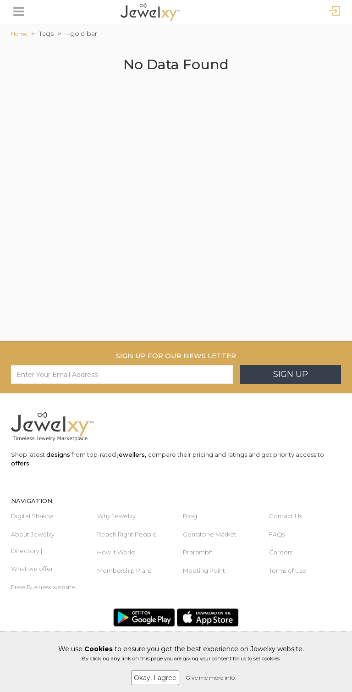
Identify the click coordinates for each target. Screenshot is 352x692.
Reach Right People (127, 534)
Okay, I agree (155, 678)
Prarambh (198, 552)
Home (19, 33)
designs (58, 454)
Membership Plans (124, 570)
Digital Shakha (32, 516)
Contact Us (285, 516)
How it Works (116, 552)
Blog (190, 516)
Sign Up (290, 374)
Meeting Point (204, 570)
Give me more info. (211, 677)
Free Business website (43, 587)
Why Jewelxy (116, 516)
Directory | (26, 550)
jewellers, (131, 454)
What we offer (32, 568)
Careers (280, 552)
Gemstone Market (209, 534)
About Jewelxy (33, 534)
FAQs (277, 534)
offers (20, 463)
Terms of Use (287, 570)
